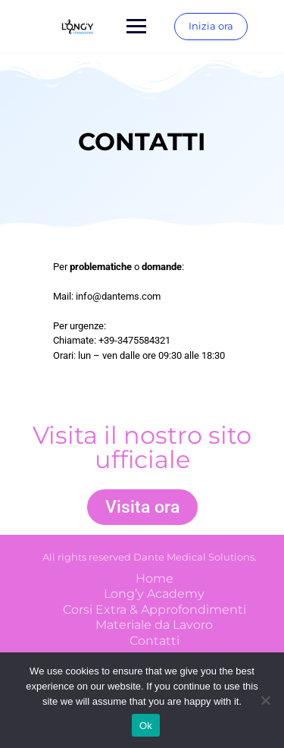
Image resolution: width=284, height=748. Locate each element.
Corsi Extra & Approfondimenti (154, 609)
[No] (265, 700)
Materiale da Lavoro (154, 625)
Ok (145, 725)
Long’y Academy (154, 593)
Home (154, 578)
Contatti (154, 640)
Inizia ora (211, 26)
